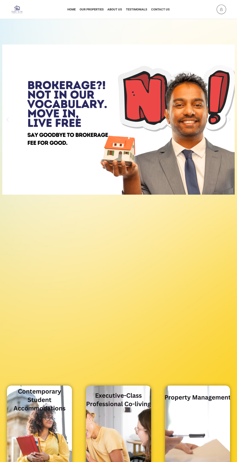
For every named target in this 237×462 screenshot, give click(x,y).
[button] (7, 120)
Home (71, 9)
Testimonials (136, 9)
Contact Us (160, 9)
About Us (114, 9)
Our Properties (92, 9)
